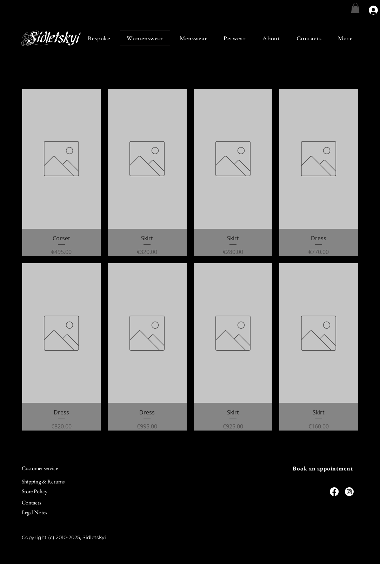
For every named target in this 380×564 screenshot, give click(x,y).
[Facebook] (334, 491)
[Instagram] (349, 491)
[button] (345, 38)
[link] (355, 8)
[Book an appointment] (323, 468)
